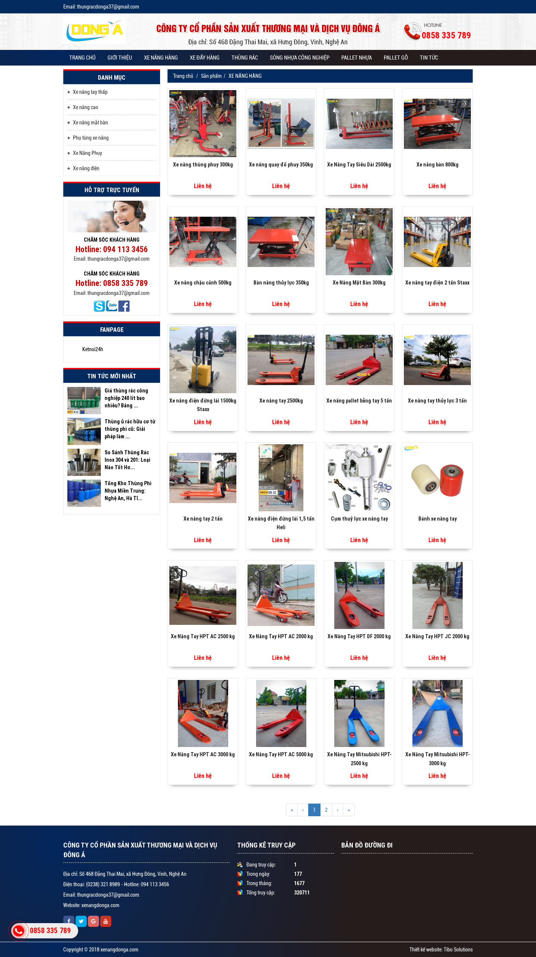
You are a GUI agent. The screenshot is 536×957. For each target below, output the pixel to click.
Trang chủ (82, 57)
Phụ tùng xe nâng (88, 137)
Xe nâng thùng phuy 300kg (203, 164)
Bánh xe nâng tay (437, 518)
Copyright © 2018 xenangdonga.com (100, 950)
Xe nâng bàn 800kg (438, 164)
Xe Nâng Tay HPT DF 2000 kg (359, 636)
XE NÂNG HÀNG (161, 57)
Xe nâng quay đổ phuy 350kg (281, 164)
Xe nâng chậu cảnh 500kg (203, 282)
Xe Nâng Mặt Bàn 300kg (359, 282)
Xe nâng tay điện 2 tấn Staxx (437, 282)
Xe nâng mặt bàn (87, 122)
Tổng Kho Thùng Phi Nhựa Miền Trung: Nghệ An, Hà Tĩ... (128, 491)
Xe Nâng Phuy (84, 152)
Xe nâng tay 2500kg (281, 400)
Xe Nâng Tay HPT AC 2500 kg (203, 636)
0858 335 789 (50, 930)
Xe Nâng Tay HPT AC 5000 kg (281, 754)
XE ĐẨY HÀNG (205, 57)
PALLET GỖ (396, 57)
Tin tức (429, 57)
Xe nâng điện (83, 168)
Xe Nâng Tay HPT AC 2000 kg (281, 636)
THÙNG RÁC (245, 57)
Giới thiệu (120, 57)
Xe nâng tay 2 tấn (203, 518)
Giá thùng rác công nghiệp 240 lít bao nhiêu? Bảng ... (126, 398)
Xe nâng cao (82, 107)
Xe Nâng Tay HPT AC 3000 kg (203, 754)
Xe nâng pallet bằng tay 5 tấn (359, 400)
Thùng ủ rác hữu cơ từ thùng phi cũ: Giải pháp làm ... (130, 429)
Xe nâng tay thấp (87, 91)
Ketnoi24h (92, 349)
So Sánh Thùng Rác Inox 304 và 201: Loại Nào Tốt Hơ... (127, 460)
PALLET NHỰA (356, 57)
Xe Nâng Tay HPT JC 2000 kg (437, 636)
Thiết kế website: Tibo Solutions (441, 950)
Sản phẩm (211, 76)
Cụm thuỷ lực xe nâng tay (359, 518)
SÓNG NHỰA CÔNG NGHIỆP (299, 57)
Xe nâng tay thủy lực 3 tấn (437, 400)
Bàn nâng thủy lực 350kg (281, 282)
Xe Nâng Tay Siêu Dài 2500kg (359, 164)
